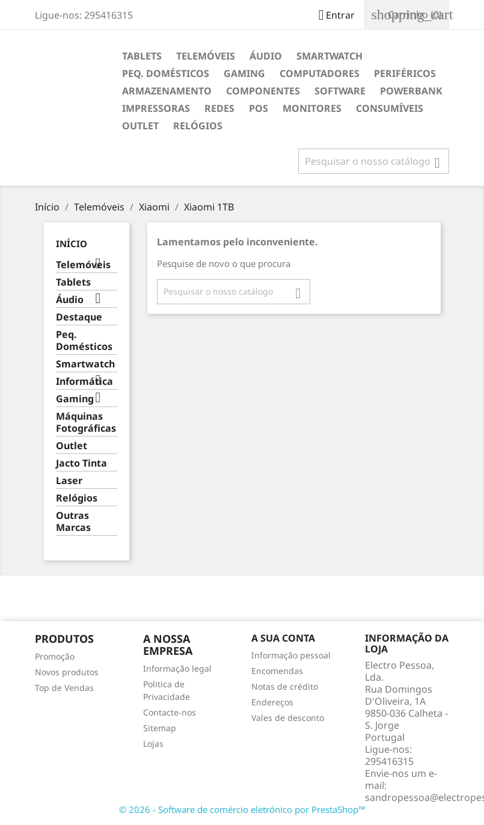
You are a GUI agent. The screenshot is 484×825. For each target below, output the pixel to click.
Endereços (272, 702)
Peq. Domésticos (165, 73)
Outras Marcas (73, 521)
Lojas (153, 743)
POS (258, 108)
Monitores (312, 108)
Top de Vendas (64, 687)
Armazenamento (167, 90)
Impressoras (156, 108)
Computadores (320, 73)
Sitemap (159, 728)
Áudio (266, 56)
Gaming (244, 73)
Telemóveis (205, 56)
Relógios (197, 125)
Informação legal (177, 668)
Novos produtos (67, 672)
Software (340, 90)
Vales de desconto (287, 717)
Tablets (142, 56)
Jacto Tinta (81, 463)
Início (71, 244)
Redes (219, 108)
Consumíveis (389, 108)
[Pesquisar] (373, 161)
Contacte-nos (169, 712)
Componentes (263, 90)
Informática (84, 381)
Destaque (79, 317)
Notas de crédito (284, 686)
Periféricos (405, 73)
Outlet (140, 125)
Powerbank (411, 90)
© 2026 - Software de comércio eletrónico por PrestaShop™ (242, 809)
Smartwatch (329, 56)
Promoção (55, 656)
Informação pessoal (291, 655)
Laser (69, 480)
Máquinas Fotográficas (86, 422)
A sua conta (283, 638)
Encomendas (277, 670)
